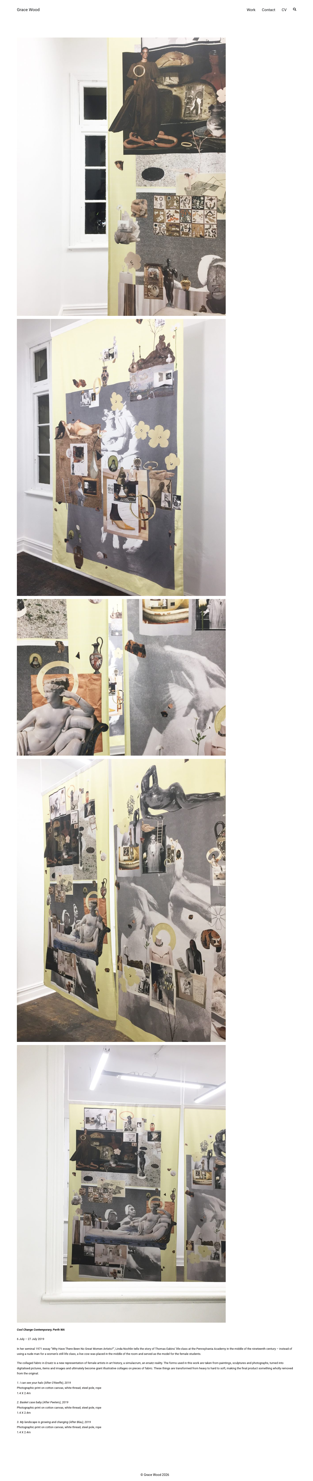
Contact (268, 10)
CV (284, 10)
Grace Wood (28, 9)
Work (251, 10)
